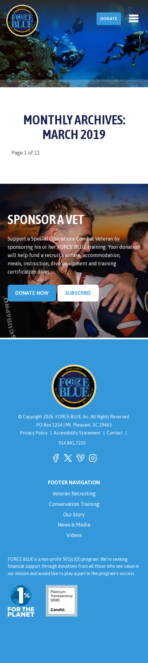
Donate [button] (108, 18)
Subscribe (78, 293)
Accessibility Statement (77, 432)
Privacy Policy (34, 432)
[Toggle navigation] (133, 18)
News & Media (74, 524)
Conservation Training (74, 504)
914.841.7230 (72, 443)
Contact (115, 432)
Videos (74, 535)
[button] (55, 458)
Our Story (74, 514)
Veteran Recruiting (74, 493)
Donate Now (32, 293)
